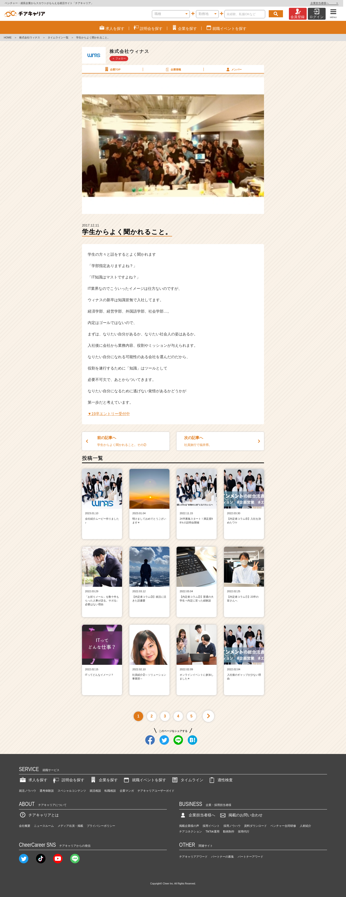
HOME (8, 37)
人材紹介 (305, 826)
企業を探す (103, 780)
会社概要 (24, 826)
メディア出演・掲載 (70, 826)
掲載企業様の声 (189, 826)
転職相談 (110, 790)
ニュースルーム (44, 826)
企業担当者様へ (327, 3)
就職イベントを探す (144, 780)
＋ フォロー (119, 58)
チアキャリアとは (39, 815)
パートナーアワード (250, 856)
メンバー (233, 69)
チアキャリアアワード (193, 856)
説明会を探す (68, 780)
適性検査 (220, 780)
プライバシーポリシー (101, 826)
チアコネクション (190, 831)
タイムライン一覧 (58, 37)
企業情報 (172, 69)
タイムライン (187, 780)
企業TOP (112, 69)
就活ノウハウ (27, 790)
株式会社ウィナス (29, 37)
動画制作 (228, 831)
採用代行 (243, 831)
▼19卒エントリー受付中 (109, 414)
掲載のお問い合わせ (241, 815)
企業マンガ (127, 790)
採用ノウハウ (232, 826)
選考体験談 (47, 790)
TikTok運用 (212, 831)
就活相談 (95, 790)
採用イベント (211, 826)
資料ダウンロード (255, 826)
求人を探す (33, 780)
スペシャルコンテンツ (72, 790)
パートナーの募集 (222, 856)
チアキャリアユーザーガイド (155, 790)
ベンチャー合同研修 (283, 826)
